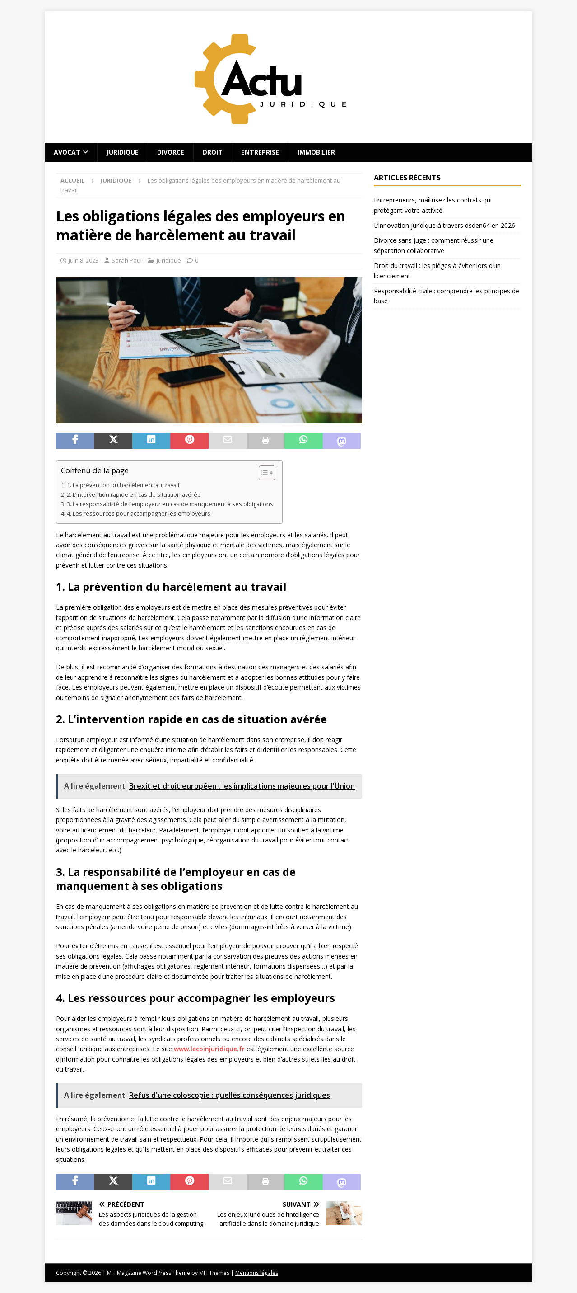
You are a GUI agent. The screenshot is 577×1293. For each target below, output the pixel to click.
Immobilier (316, 152)
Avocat (67, 152)
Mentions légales (256, 1273)
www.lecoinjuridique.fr (209, 1048)
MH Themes (214, 1273)
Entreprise (260, 152)
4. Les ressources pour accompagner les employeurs (138, 513)
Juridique (123, 152)
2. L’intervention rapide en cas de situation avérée (134, 494)
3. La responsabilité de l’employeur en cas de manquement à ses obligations (170, 504)
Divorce (170, 152)
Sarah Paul (127, 260)
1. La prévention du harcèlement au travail (123, 485)
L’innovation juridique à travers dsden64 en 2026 (444, 225)
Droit (213, 152)
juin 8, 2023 (83, 260)
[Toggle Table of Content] (262, 472)
